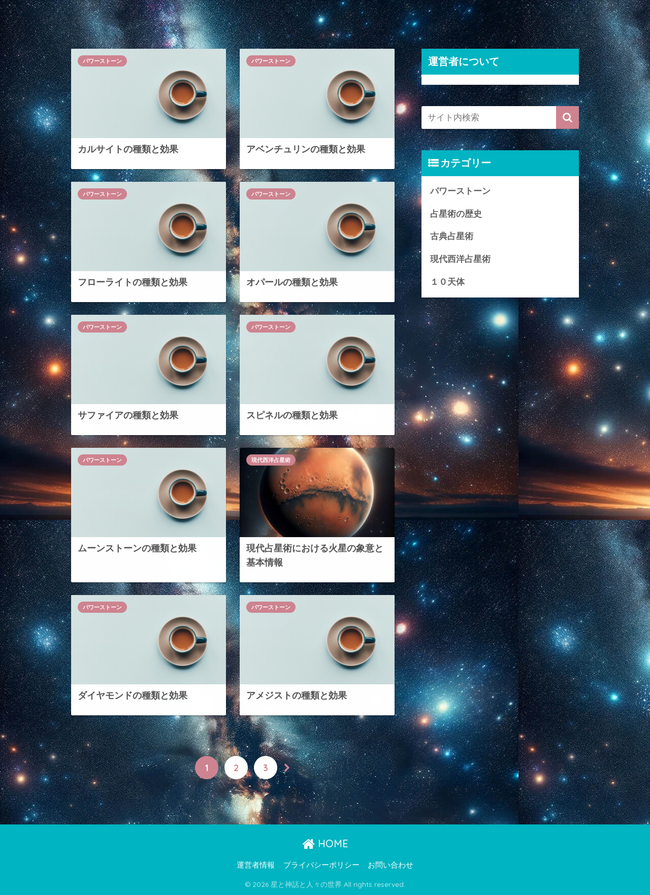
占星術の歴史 (456, 214)
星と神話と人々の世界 (135, 13)
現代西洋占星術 (270, 460)
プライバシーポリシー (321, 865)
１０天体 (447, 282)
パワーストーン (102, 60)
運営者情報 (256, 865)
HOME (325, 843)
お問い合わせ (390, 865)
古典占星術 (451, 236)
